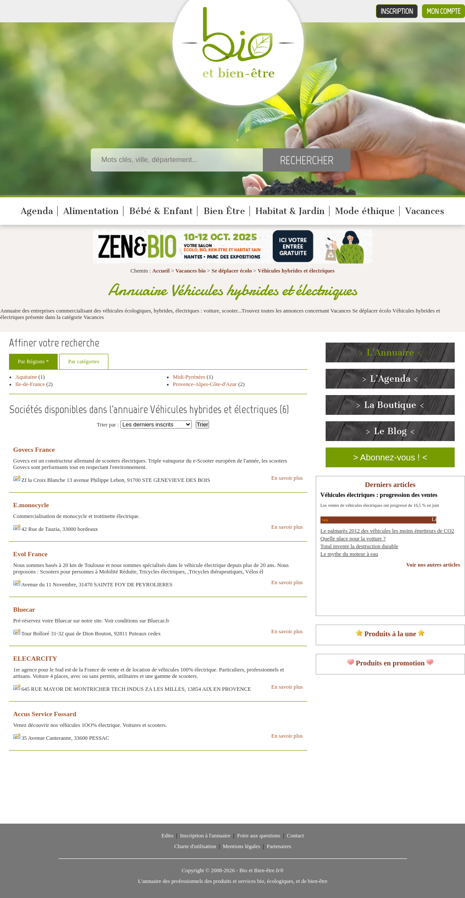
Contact (295, 836)
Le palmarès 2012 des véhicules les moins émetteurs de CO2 (387, 531)
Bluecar (24, 609)
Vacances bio (191, 271)
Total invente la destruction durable (359, 546)
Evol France (30, 554)
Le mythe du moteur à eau (349, 554)
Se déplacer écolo (232, 271)
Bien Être (224, 211)
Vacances (424, 211)
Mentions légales (241, 846)
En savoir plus (287, 478)
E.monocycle (31, 505)
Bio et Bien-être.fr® (261, 870)
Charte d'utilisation (195, 846)
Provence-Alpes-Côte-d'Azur (205, 384)
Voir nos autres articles (433, 565)
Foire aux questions (258, 836)
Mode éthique (365, 211)
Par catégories (83, 362)
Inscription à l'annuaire (205, 836)
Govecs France (34, 449)
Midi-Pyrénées (189, 377)
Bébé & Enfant (161, 211)
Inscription (397, 11)
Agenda (37, 211)
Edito (167, 836)
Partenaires (279, 846)
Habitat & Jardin (290, 211)
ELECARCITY (35, 658)
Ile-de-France (30, 384)
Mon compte (443, 11)
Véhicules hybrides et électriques (296, 271)
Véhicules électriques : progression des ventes (378, 494)
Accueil (161, 271)
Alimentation (91, 211)
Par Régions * (33, 362)
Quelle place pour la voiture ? (353, 539)
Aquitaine (26, 377)
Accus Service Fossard (45, 713)
